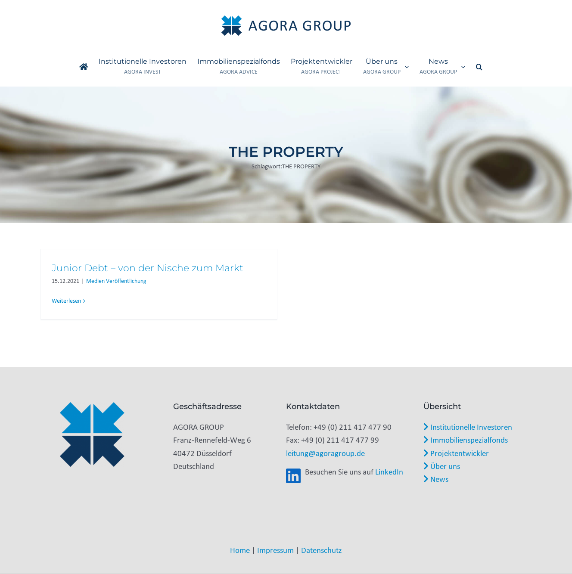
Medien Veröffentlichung (116, 281)
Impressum (275, 550)
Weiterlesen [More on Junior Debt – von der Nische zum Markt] (66, 301)
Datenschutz (321, 550)
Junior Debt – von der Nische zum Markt (147, 268)
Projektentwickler (456, 453)
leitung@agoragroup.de (325, 453)
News (435, 479)
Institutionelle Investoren (467, 426)
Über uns (441, 466)
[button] (479, 66)
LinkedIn (389, 471)
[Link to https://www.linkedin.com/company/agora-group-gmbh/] (293, 476)
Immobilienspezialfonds (465, 439)
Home (240, 550)
